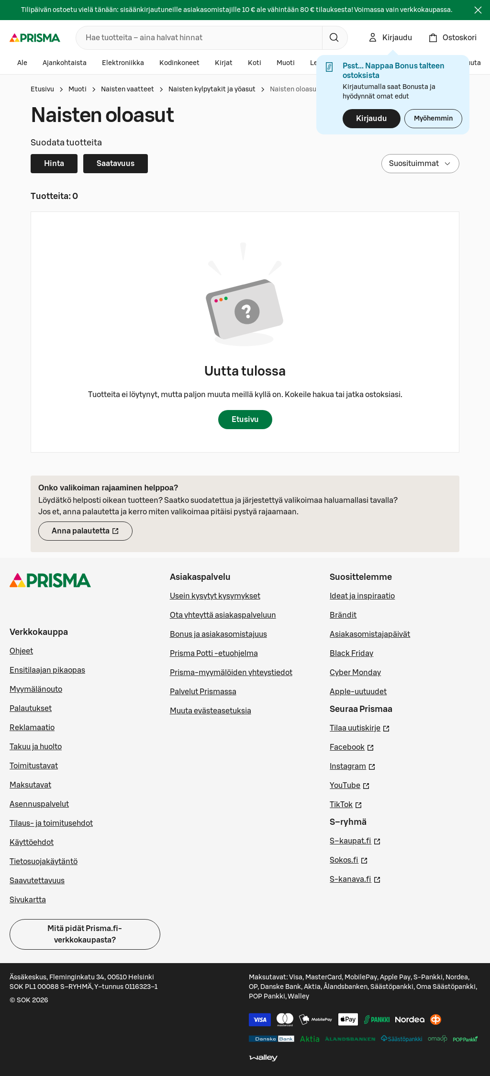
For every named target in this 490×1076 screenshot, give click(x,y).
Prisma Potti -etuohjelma (214, 653)
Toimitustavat (34, 766)
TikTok (346, 804)
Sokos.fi (349, 859)
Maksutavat (30, 785)
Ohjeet (21, 651)
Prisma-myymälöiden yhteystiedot (231, 673)
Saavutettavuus (37, 881)
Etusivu (42, 89)
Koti (254, 63)
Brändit (343, 615)
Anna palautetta (92, 534)
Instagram (353, 765)
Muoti (286, 63)
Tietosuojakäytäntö (44, 861)
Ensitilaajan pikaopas (47, 670)
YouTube (350, 784)
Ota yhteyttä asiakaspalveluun (223, 615)
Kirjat (224, 63)
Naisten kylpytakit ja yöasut (212, 89)
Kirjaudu (371, 118)
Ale (22, 63)
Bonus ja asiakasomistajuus (218, 634)
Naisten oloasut (294, 89)
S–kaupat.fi (355, 840)
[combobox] (197, 37)
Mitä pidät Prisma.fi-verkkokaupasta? (84, 934)
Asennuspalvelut (39, 804)
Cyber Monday (355, 673)
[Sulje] (478, 10)
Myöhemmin (433, 118)
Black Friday (351, 653)
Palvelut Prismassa (203, 692)
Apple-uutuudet (358, 692)
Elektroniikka (123, 63)
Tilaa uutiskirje (360, 727)
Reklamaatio (32, 728)
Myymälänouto (36, 689)
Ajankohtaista (65, 63)
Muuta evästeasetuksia (210, 711)
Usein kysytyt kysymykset (215, 596)
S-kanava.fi (355, 878)
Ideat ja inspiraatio (362, 596)
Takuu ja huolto (36, 747)
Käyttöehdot (32, 842)
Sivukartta (28, 900)
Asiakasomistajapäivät (370, 634)
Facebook (352, 746)
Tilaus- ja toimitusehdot (51, 823)
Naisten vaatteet (127, 89)
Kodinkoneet (179, 63)
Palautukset (31, 708)
